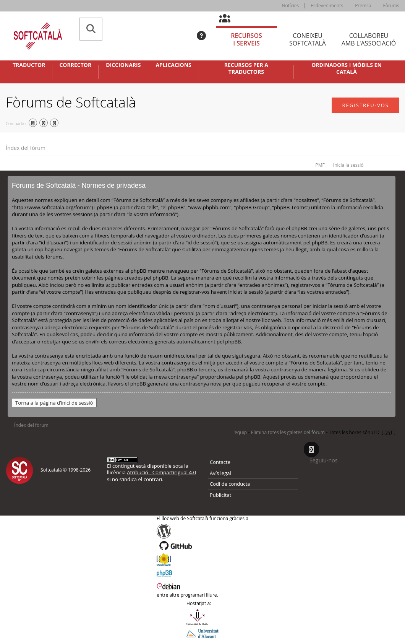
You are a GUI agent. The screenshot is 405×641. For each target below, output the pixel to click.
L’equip (239, 432)
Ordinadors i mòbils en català (346, 68)
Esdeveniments (327, 5)
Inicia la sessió (348, 165)
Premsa (363, 5)
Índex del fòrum (25, 147)
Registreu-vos (365, 105)
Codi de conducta (230, 483)
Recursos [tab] (246, 39)
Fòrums (391, 5)
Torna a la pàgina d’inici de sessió (54, 402)
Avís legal (220, 473)
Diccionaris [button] (123, 65)
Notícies (290, 5)
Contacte (220, 462)
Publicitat (220, 494)
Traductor (29, 65)
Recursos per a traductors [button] (246, 68)
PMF (319, 165)
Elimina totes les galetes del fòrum (288, 432)
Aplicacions (173, 65)
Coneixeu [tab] (307, 39)
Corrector (75, 65)
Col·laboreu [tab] (368, 39)
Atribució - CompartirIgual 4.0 (161, 472)
